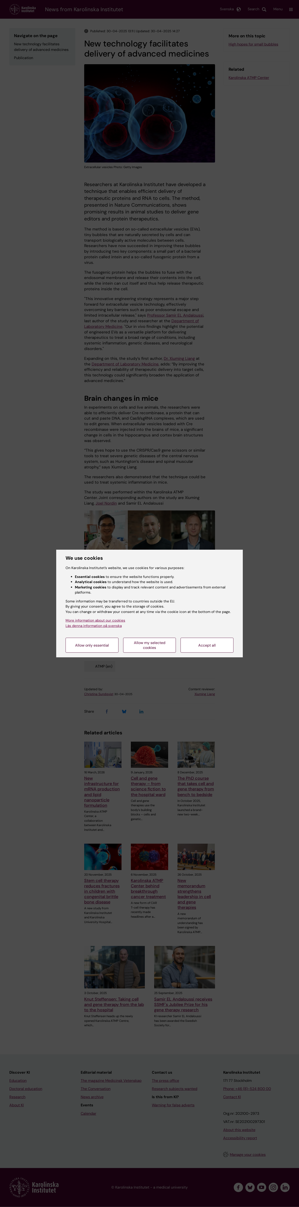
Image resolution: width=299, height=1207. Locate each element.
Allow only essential (92, 645)
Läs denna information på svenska (94, 625)
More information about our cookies (95, 620)
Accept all (207, 645)
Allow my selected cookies (149, 645)
